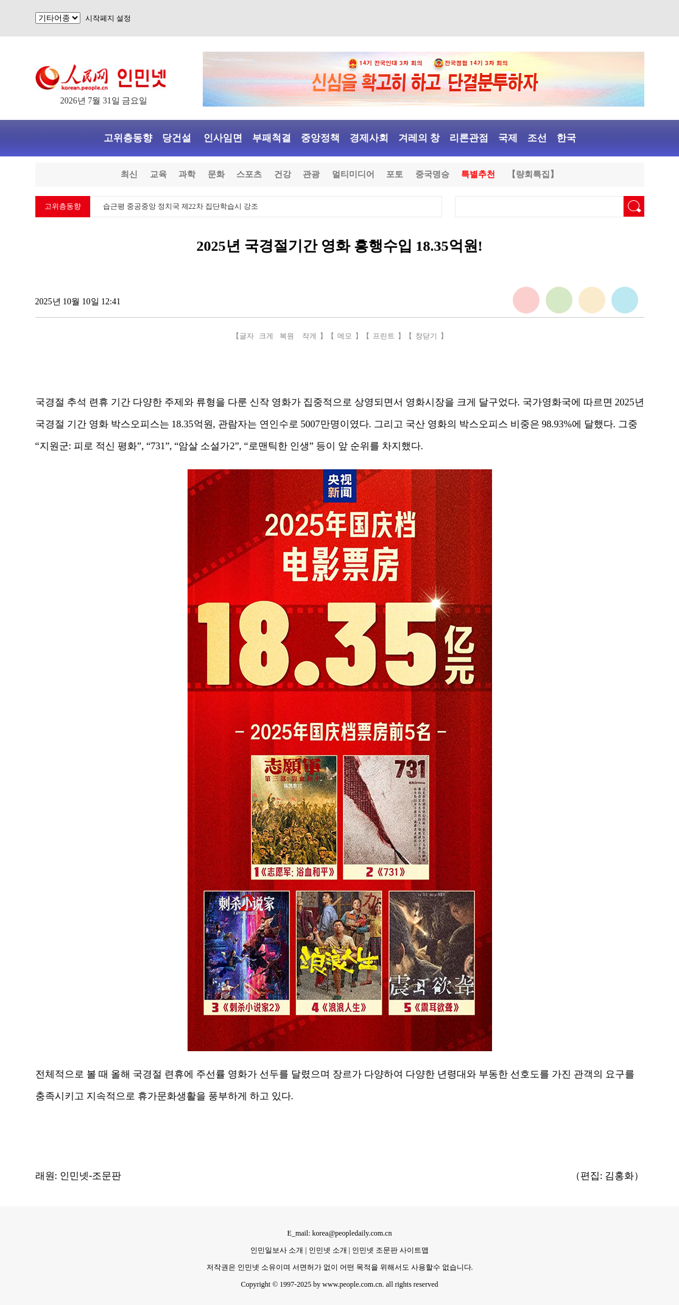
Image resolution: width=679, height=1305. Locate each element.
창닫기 (426, 336)
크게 (266, 336)
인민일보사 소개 (276, 1250)
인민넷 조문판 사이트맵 (390, 1250)
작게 (309, 336)
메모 (344, 336)
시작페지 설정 (108, 18)
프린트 (384, 336)
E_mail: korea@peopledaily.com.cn (339, 1233)
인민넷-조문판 (90, 1175)
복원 (287, 336)
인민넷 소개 (327, 1250)
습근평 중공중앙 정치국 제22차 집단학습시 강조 (180, 206)
